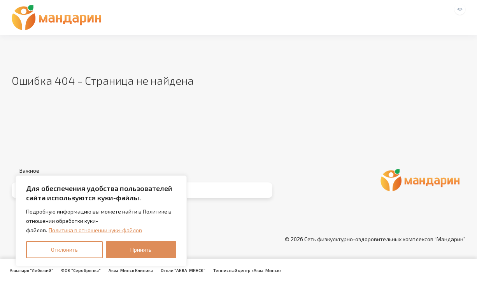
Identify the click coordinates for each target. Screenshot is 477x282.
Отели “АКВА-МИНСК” (183, 270)
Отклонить (64, 249)
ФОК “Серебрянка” (81, 270)
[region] (101, 220)
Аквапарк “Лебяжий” (31, 270)
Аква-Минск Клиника (131, 270)
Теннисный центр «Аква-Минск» (247, 270)
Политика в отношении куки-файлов (95, 230)
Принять (140, 249)
